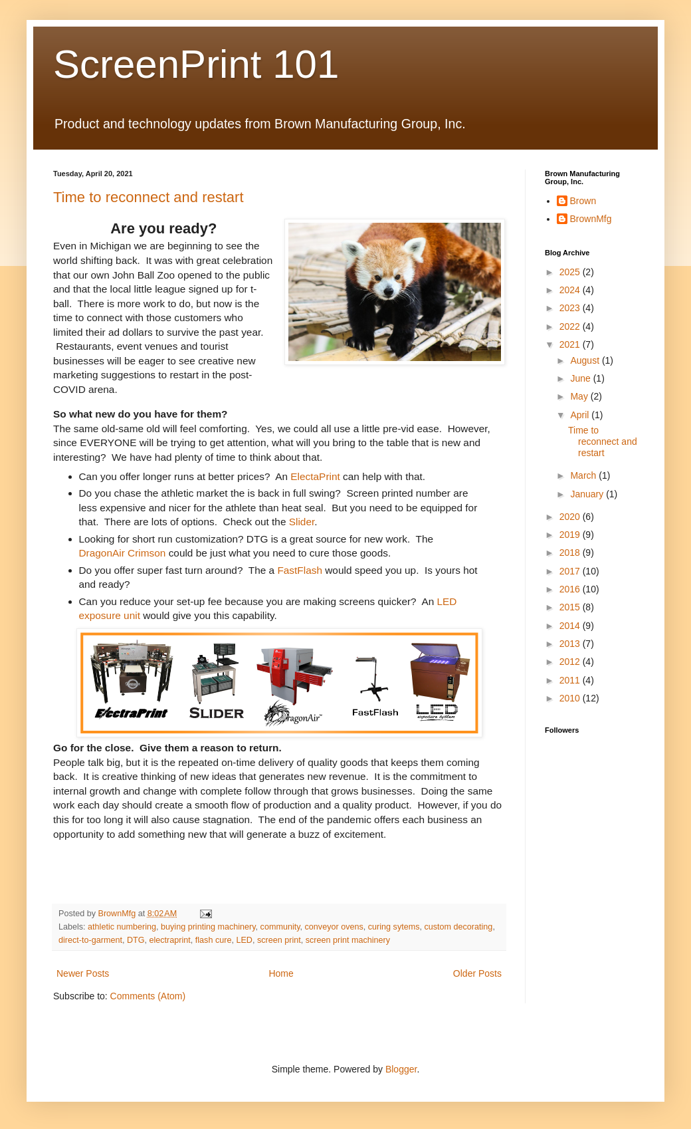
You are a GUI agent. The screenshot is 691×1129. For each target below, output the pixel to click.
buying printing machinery (208, 927)
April (580, 415)
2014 (571, 625)
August (585, 360)
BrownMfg (591, 218)
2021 (571, 344)
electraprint (169, 940)
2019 (571, 534)
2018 (571, 552)
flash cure (213, 940)
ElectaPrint (315, 476)
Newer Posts (82, 973)
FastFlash (299, 570)
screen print (279, 940)
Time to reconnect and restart (148, 197)
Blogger (401, 1069)
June (581, 378)
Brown (583, 200)
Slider (302, 521)
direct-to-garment (90, 940)
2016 (571, 589)
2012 (571, 661)
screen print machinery (348, 940)
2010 (571, 698)
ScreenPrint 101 (196, 64)
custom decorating (458, 927)
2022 (571, 326)
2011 (571, 680)
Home (280, 973)
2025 (571, 272)
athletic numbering (122, 927)
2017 (571, 571)
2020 (571, 516)
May (580, 396)
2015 (571, 607)
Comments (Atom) (148, 996)
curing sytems (394, 927)
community (280, 927)
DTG (136, 940)
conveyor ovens (334, 927)
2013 (571, 643)
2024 (571, 290)
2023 (571, 308)
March (584, 475)
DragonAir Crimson (122, 553)
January (588, 494)
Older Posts (477, 973)
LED (244, 940)
